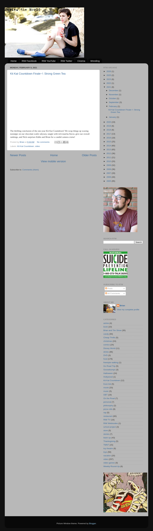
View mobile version (53, 161)
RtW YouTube (48, 61)
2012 (109, 153)
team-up (107, 438)
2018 (109, 130)
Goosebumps (109, 370)
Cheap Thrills (109, 337)
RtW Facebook (29, 61)
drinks (106, 352)
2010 (109, 161)
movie (106, 387)
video (37, 146)
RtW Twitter (66, 61)
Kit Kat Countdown (25, 146)
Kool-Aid (107, 384)
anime (106, 323)
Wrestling (95, 61)
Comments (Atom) (30, 170)
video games (109, 463)
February (113, 106)
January (113, 117)
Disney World (109, 348)
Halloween (108, 373)
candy (106, 334)
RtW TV (106, 420)
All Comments (112, 293)
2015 (109, 141)
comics (106, 345)
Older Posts (89, 155)
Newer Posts (18, 155)
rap (104, 412)
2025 (109, 75)
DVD (105, 355)
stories (106, 434)
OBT (105, 395)
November (114, 94)
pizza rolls (107, 409)
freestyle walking (110, 362)
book (105, 327)
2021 (109, 87)
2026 (109, 71)
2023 (109, 79)
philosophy (108, 405)
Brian (122, 305)
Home (14, 61)
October (113, 98)
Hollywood (108, 377)
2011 (109, 157)
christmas (107, 341)
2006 (109, 177)
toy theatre (108, 448)
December (114, 90)
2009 (109, 165)
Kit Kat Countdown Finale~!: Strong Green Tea (37, 73)
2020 (109, 122)
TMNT (106, 445)
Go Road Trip (109, 366)
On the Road (109, 398)
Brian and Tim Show (112, 330)
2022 (109, 83)
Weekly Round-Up (111, 466)
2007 (109, 173)
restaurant (108, 416)
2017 (109, 134)
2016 (109, 138)
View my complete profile (128, 309)
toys (105, 452)
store (105, 430)
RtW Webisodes (110, 423)
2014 (109, 146)
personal (107, 402)
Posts (109, 288)
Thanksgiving (109, 441)
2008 (109, 169)
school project (109, 427)
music (106, 391)
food (105, 359)
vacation (107, 455)
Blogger (92, 523)
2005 (109, 181)
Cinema (81, 61)
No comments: (44, 142)
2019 (109, 126)
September (114, 102)
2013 (109, 149)
